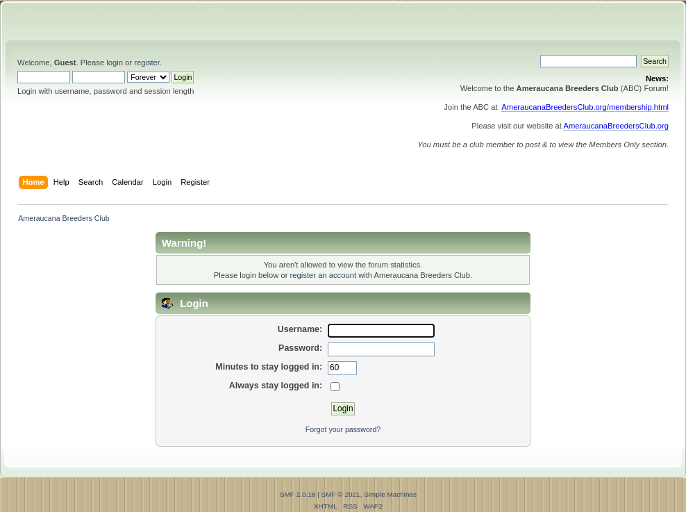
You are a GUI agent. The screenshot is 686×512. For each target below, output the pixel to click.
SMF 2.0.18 (298, 494)
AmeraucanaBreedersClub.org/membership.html (585, 107)
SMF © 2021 (340, 494)
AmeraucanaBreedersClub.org (616, 126)
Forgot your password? (343, 429)
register (147, 62)
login (114, 62)
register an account (323, 275)
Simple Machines (390, 494)
